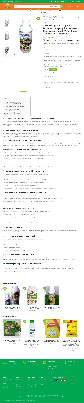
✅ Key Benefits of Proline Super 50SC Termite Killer (13, 105)
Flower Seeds (18, 381)
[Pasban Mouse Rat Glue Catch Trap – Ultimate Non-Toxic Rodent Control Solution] (12, 328)
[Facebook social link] (49, 1)
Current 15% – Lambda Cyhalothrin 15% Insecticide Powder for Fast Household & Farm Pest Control (52, 340)
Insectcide (34, 347)
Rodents (14, 343)
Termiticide (72, 84)
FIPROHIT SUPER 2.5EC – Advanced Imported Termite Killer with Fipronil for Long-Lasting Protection (32, 307)
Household (49, 16)
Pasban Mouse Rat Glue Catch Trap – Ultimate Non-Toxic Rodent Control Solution (12, 340)
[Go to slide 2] (42, 353)
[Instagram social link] (53, 1)
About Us (43, 377)
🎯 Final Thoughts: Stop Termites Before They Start (14, 114)
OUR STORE (5, 377)
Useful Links (31, 377)
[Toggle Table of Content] (27, 99)
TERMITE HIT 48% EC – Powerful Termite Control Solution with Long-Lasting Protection (52, 307)
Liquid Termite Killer (51, 82)
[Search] (39, 6)
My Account (30, 379)
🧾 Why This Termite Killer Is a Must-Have (12, 113)
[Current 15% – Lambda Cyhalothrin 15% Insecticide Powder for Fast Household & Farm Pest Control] (52, 328)
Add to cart (53, 69)
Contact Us (43, 379)
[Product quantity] (46, 69)
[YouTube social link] (55, 1)
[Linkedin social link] (51, 88)
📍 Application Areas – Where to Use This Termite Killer (14, 106)
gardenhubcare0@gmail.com (8, 389)
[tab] (23, 93)
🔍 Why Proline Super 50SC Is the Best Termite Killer (13, 103)
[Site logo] (7, 6)
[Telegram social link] (53, 88)
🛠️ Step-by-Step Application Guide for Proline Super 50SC (14, 107)
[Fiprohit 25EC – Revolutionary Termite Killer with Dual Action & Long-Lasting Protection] (12, 295)
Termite (54, 16)
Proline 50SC (54, 84)
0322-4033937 (6, 385)
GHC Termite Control (69, 81)
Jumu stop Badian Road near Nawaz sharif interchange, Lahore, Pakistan (7, 381)
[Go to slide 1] (41, 353)
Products (18, 377)
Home (44, 16)
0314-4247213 (6, 387)
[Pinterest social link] (57, 1)
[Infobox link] (12, 363)
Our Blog (43, 384)
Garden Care (18, 386)
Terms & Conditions (32, 386)
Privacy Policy (31, 381)
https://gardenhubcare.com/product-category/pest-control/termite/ (17, 273)
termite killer (66, 84)
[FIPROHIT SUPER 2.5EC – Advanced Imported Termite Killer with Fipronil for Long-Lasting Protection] (32, 295)
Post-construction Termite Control (63, 82)
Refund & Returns (32, 384)
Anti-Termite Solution (49, 81)
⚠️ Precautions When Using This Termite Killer (12, 112)
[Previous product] (44, 22)
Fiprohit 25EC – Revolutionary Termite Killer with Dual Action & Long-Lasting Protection (12, 307)
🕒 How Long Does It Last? (9, 110)
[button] (5, 56)
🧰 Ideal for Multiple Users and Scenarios (11, 109)
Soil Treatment (61, 84)
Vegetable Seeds (19, 379)
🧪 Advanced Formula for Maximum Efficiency (12, 102)
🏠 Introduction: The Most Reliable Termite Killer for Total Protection (16, 100)
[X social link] (51, 1)
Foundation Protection (59, 81)
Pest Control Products (20, 388)
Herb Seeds (18, 384)
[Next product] (47, 22)
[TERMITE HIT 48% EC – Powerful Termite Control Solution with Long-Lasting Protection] (52, 295)
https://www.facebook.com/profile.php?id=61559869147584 (15, 271)
